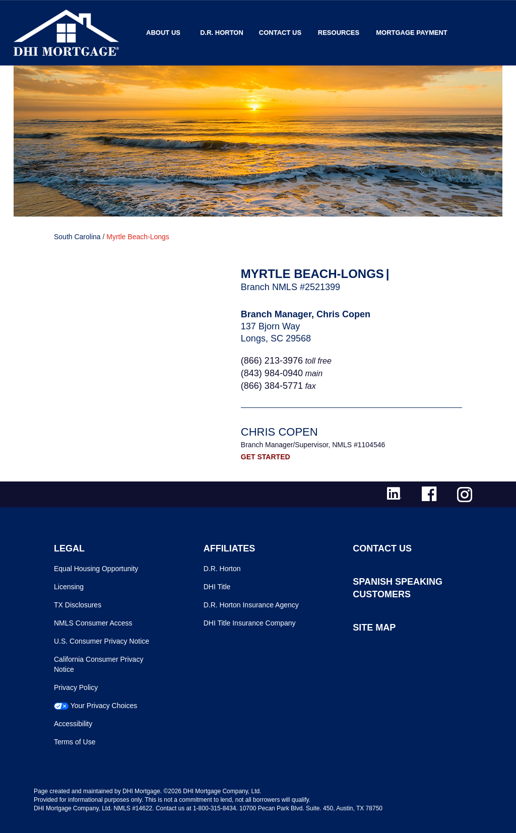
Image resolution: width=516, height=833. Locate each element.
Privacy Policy (76, 687)
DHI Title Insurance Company (250, 623)
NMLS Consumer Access (93, 623)
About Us (163, 32)
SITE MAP (374, 627)
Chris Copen (279, 432)
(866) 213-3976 (272, 361)
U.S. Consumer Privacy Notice (101, 641)
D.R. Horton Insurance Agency (251, 605)
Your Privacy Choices (104, 706)
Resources (338, 32)
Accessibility (73, 724)
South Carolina (77, 237)
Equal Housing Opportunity (96, 569)
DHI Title (217, 587)
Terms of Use (74, 742)
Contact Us (280, 32)
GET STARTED (265, 457)
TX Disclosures (77, 605)
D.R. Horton (221, 32)
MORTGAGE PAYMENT (411, 32)
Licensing (69, 587)
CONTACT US (382, 548)
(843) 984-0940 (272, 373)
